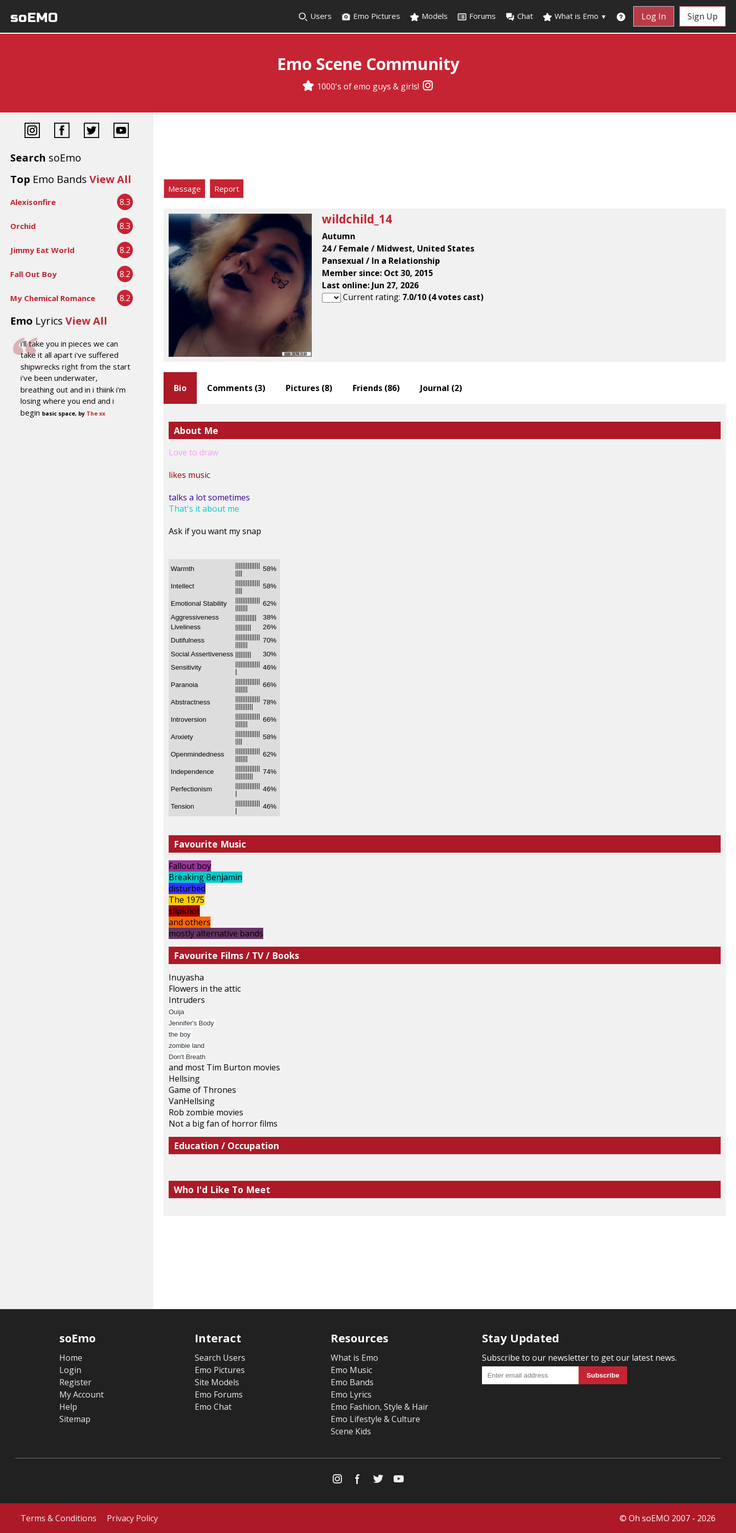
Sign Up (702, 16)
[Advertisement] (445, 148)
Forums (476, 16)
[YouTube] (121, 132)
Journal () (441, 388)
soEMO (34, 18)
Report (226, 189)
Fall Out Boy (33, 274)
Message (184, 189)
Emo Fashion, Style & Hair (379, 1406)
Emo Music (351, 1370)
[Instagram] (427, 86)
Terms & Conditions (58, 1518)
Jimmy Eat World (42, 250)
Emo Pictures (370, 16)
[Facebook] (62, 132)
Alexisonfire (33, 202)
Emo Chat (213, 1406)
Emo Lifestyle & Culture (375, 1419)
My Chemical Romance (52, 298)
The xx (95, 413)
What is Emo (574, 16)
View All (110, 179)
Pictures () (309, 388)
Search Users (220, 1357)
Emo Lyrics (351, 1394)
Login (70, 1370)
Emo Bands (352, 1382)
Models (428, 16)
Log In (653, 16)
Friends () (376, 388)
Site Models (217, 1382)
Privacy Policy (132, 1518)
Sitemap (74, 1419)
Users (315, 16)
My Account (81, 1394)
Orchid (23, 226)
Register (75, 1382)
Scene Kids (351, 1431)
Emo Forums (219, 1394)
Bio (180, 388)
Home (70, 1357)
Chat (519, 16)
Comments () (236, 388)
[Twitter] (91, 132)
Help (68, 1406)
